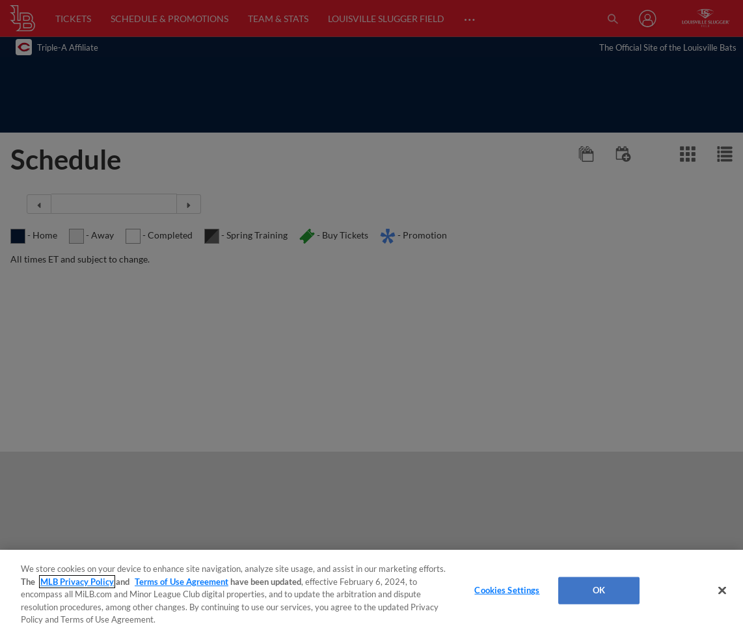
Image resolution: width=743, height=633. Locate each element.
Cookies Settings (506, 590)
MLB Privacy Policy (77, 581)
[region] (371, 591)
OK (599, 590)
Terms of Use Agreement (181, 581)
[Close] (722, 590)
